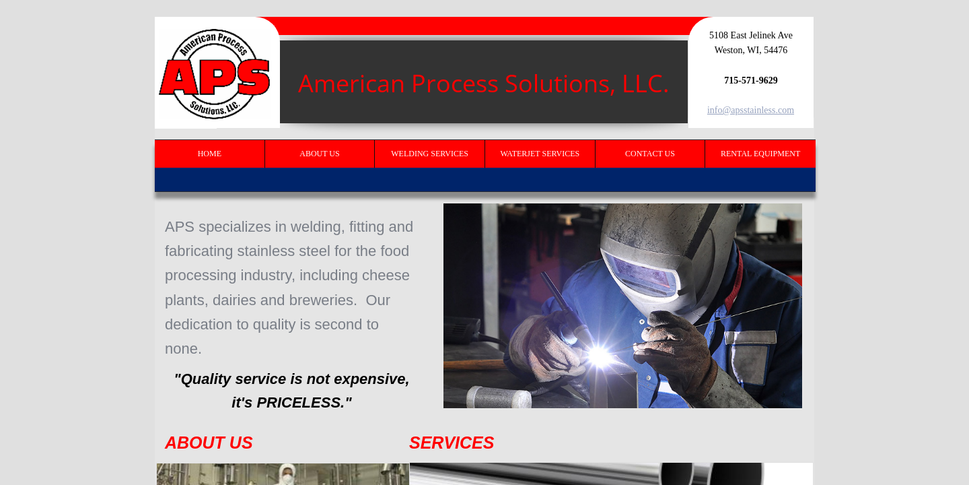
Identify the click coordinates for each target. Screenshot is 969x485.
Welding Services (429, 153)
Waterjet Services (539, 153)
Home (209, 153)
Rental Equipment (760, 153)
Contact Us (650, 153)
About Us (319, 153)
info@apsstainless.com (750, 110)
